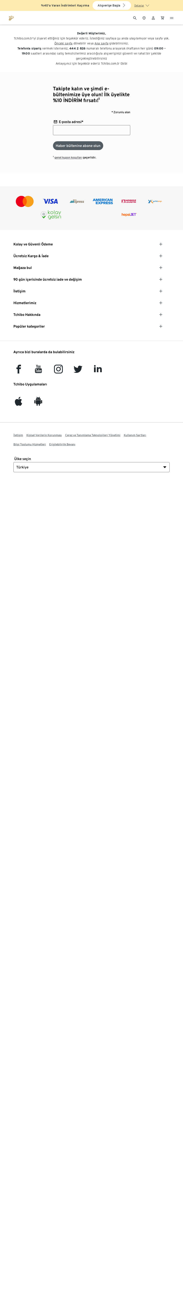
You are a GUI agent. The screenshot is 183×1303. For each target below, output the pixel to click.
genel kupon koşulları (68, 157)
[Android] (38, 403)
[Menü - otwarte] (171, 17)
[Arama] (134, 17)
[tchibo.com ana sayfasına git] (11, 17)
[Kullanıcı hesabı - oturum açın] (153, 17)
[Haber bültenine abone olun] (78, 145)
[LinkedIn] (98, 371)
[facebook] (18, 371)
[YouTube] (38, 371)
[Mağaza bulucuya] (144, 17)
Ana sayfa (101, 43)
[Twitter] (78, 371)
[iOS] (18, 403)
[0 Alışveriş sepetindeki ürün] (162, 17)
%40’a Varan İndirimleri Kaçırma (65, 5)
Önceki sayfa (63, 43)
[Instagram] (58, 371)
